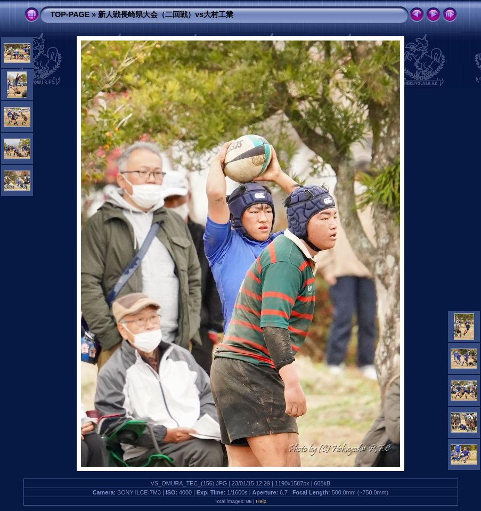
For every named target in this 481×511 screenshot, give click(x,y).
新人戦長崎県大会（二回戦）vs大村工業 (165, 14)
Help (261, 501)
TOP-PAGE (70, 14)
